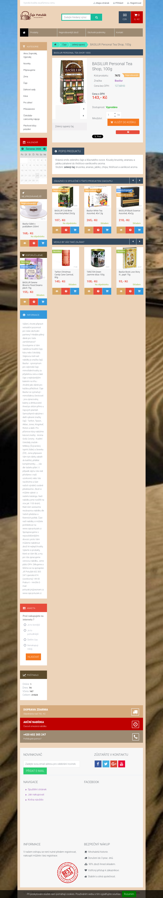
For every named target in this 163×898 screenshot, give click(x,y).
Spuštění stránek (37, 789)
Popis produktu (68, 151)
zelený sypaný (78, 44)
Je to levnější (33, 625)
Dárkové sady (29, 89)
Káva (25, 96)
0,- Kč (136, 17)
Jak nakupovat (36, 794)
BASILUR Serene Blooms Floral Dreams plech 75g (32, 285)
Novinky (27, 63)
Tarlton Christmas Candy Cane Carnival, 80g (64, 275)
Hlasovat (33, 657)
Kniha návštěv (36, 799)
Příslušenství (29, 109)
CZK (124, 17)
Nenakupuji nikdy (32, 647)
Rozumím (129, 894)
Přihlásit (118, 3)
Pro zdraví (27, 102)
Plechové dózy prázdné (29, 127)
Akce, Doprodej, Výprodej (30, 55)
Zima (25, 76)
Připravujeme (29, 70)
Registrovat (134, 3)
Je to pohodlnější (32, 632)
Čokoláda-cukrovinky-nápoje (31, 117)
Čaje (65, 44)
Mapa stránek (101, 3)
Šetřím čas (32, 639)
